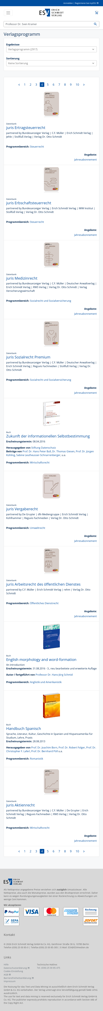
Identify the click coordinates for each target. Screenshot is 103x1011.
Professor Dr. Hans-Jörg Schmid (54, 674)
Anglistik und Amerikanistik (46, 682)
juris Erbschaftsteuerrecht (28, 202)
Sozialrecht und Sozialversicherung (50, 300)
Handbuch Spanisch (23, 728)
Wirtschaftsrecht (40, 462)
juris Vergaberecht (22, 508)
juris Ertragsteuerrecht (25, 127)
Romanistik (36, 758)
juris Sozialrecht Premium (28, 357)
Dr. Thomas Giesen (63, 451)
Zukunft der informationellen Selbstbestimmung (48, 436)
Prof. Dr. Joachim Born (44, 747)
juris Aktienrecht (20, 805)
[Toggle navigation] (8, 13)
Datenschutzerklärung (15, 967)
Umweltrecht (37, 528)
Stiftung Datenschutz (43, 447)
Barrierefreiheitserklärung (17, 978)
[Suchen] (48, 24)
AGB (6, 974)
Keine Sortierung (52, 63)
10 (77, 84)
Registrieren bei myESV (85, 3)
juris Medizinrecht (21, 278)
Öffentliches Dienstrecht (44, 603)
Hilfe (6, 964)
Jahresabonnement (85, 159)
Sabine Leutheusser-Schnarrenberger (38, 455)
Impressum (10, 981)
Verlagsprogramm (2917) (52, 49)
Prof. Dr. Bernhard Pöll (44, 751)
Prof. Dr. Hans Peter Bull (37, 451)
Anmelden (68, 3)
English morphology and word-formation (41, 659)
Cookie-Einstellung (13, 971)
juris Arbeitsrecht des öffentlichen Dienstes (43, 584)
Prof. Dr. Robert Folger (72, 747)
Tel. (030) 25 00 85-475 (48, 967)
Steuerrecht (37, 146)
